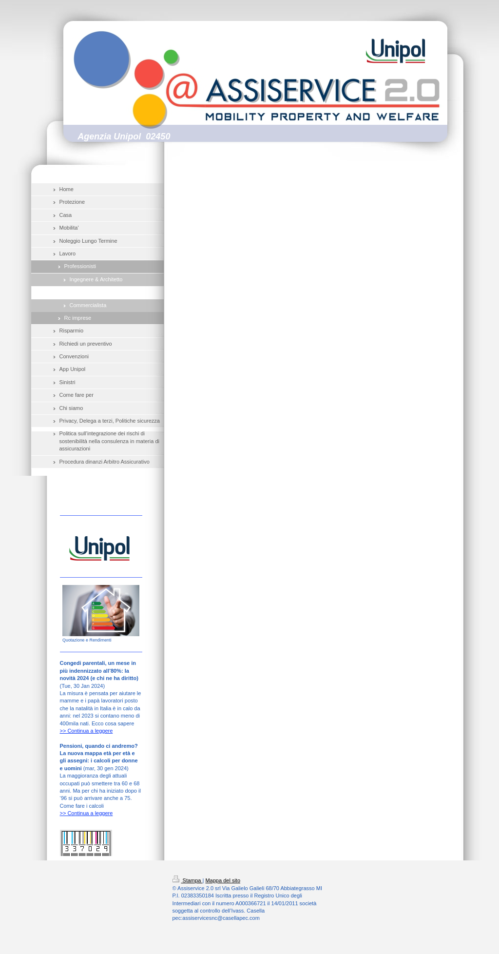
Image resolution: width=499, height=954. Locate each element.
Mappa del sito (222, 880)
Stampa (188, 880)
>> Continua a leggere (86, 731)
